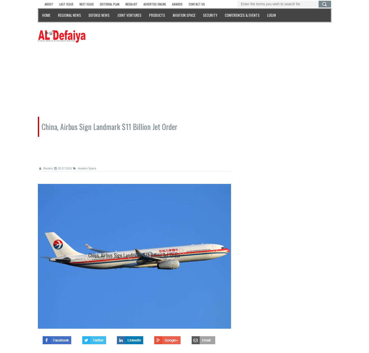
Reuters (46, 168)
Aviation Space (84, 168)
